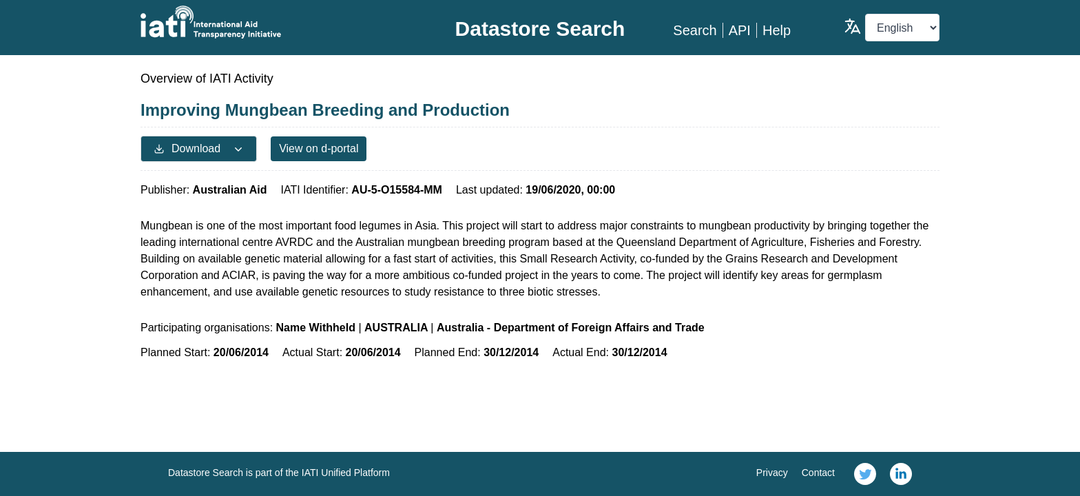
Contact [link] (818, 472)
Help (776, 30)
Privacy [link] (772, 472)
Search (694, 30)
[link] (865, 474)
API (740, 30)
